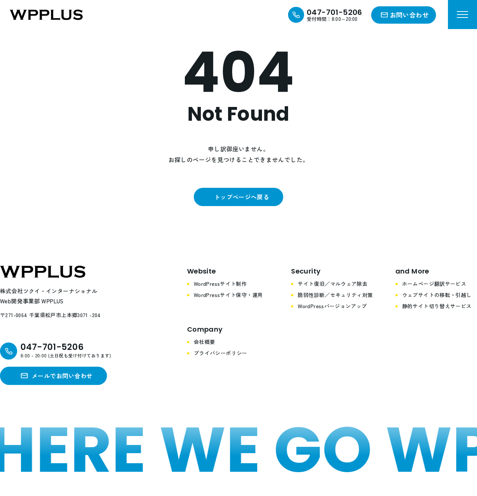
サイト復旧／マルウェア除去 (332, 283)
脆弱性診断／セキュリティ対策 (335, 294)
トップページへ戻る (241, 196)
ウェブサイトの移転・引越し (437, 294)
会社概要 (204, 341)
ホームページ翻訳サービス (434, 283)
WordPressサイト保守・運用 (228, 294)
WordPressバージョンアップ (332, 306)
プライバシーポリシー (220, 353)
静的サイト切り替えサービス (437, 306)
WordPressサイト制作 (220, 283)
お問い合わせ (409, 14)
